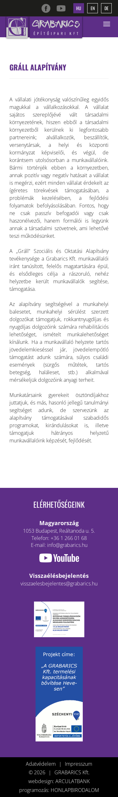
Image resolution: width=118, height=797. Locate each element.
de (106, 8)
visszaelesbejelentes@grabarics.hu (59, 583)
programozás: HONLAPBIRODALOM (59, 790)
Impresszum (78, 763)
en (93, 8)
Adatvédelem (41, 763)
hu (78, 8)
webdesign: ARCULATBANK (59, 781)
